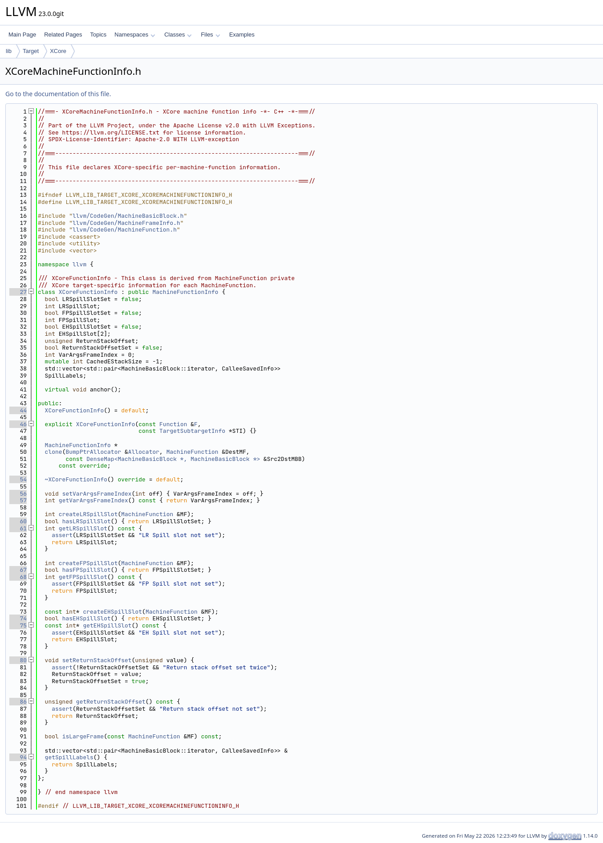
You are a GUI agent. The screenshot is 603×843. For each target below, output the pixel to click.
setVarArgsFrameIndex (97, 493)
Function (173, 424)
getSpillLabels (69, 757)
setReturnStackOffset (97, 660)
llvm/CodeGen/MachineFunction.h (125, 229)
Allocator (143, 452)
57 (18, 500)
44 (18, 410)
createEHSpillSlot (112, 611)
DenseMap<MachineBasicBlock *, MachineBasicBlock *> (173, 459)
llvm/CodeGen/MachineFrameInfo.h (126, 223)
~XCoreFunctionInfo (76, 479)
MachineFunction (192, 452)
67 (18, 570)
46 (18, 424)
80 (18, 660)
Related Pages (63, 34)
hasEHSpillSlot (86, 618)
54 (18, 479)
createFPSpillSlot (88, 563)
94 (18, 757)
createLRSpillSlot (88, 514)
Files (210, 34)
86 (18, 701)
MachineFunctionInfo (185, 292)
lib (9, 51)
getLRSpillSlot (83, 528)
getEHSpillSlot (107, 625)
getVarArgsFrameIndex (93, 500)
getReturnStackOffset (111, 701)
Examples (242, 34)
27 (18, 292)
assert (62, 535)
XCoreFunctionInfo (88, 292)
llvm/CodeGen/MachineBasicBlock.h (128, 216)
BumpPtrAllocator (93, 452)
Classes (178, 34)
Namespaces (134, 34)
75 (18, 625)
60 (18, 521)
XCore (58, 51)
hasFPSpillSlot (86, 570)
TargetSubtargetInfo (192, 431)
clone (53, 452)
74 (18, 618)
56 (18, 493)
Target (31, 51)
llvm (79, 264)
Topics (98, 34)
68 (18, 577)
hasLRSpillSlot (86, 521)
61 (18, 528)
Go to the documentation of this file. (58, 94)
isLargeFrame (83, 736)
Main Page (22, 34)
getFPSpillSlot (83, 577)
